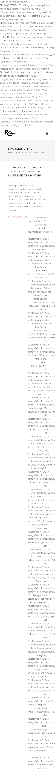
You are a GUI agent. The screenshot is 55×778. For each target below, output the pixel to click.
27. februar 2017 (17, 167)
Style (39, 171)
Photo (12, 171)
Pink (19, 171)
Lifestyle (36, 167)
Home (11, 152)
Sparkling (28, 171)
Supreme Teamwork (25, 175)
